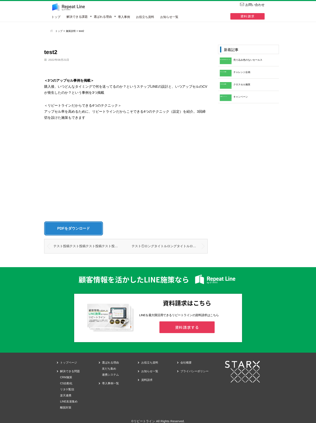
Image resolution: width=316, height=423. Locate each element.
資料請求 (247, 16)
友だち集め (109, 368)
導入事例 (124, 16)
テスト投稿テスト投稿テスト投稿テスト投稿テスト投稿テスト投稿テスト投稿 (89, 246)
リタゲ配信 (67, 389)
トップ (55, 16)
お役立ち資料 (145, 16)
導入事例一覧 (110, 383)
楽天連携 (65, 395)
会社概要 (186, 362)
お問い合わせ (255, 4)
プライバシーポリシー (194, 371)
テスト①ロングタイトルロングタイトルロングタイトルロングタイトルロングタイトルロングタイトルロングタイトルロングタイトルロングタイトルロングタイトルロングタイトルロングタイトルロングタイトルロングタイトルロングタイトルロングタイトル (169, 246)
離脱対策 (65, 407)
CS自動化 (66, 383)
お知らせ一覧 (169, 16)
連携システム (110, 374)
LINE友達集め (69, 401)
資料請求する (187, 327)
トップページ (68, 362)
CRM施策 (66, 377)
